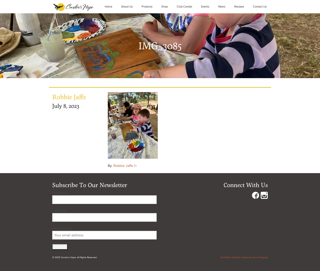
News (221, 6)
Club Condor (184, 6)
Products (147, 6)
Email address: (104, 233)
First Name (59, 193)
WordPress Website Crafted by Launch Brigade (244, 257)
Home (108, 6)
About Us (127, 6)
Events (205, 6)
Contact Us (260, 6)
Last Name (59, 211)
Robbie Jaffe (123, 166)
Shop (164, 6)
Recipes (239, 6)
